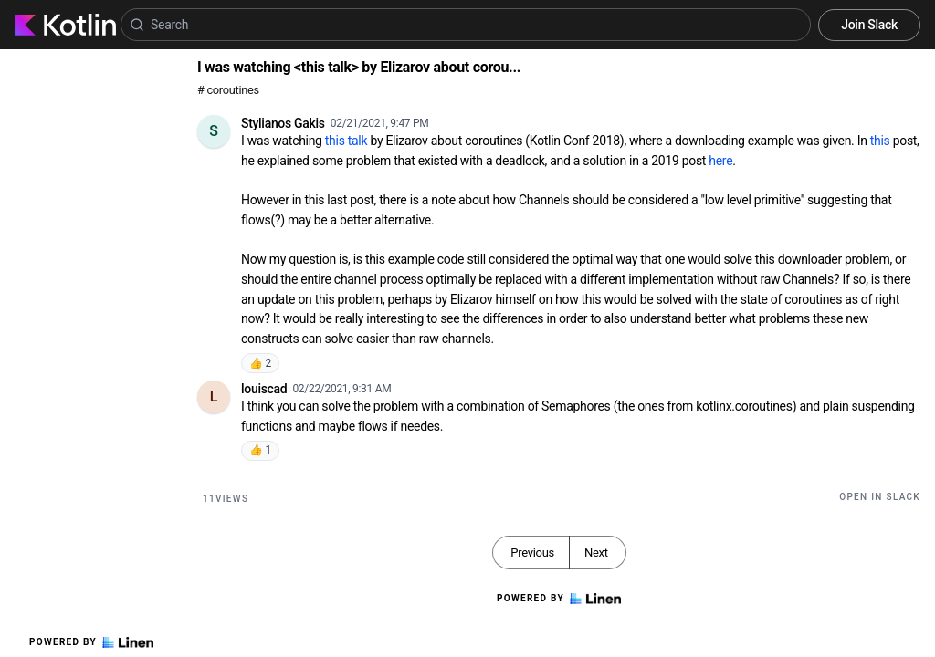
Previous (532, 552)
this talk (346, 140)
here (720, 160)
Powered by (91, 642)
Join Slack (869, 24)
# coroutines (228, 90)
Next (596, 552)
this (880, 140)
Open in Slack (879, 497)
